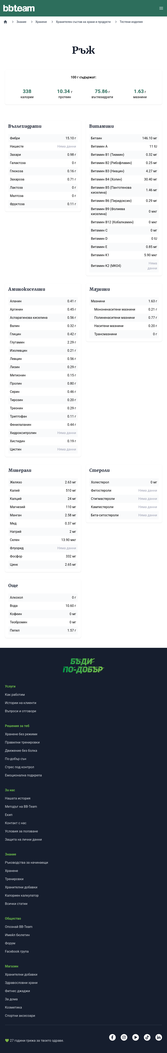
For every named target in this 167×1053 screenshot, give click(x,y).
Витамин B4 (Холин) (106, 179)
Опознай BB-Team (18, 927)
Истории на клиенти (20, 703)
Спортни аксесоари (20, 1016)
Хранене (41, 21)
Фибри (15, 138)
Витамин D (99, 239)
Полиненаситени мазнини (114, 318)
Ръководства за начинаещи (26, 863)
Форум (10, 943)
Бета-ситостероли (105, 515)
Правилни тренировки (22, 742)
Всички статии (16, 904)
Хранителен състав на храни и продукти (83, 21)
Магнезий (17, 507)
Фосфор (16, 556)
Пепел (15, 630)
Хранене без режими (21, 734)
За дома (11, 999)
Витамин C (99, 230)
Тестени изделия (131, 21)
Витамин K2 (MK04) (106, 266)
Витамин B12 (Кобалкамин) (112, 222)
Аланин (15, 301)
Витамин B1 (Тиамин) (107, 155)
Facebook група (17, 951)
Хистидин (17, 441)
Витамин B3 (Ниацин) (107, 171)
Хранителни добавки (21, 887)
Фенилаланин (20, 425)
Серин (14, 392)
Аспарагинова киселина (29, 318)
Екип (8, 815)
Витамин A (99, 146)
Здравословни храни (21, 983)
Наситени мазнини (108, 326)
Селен (14, 540)
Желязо (16, 482)
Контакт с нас (15, 823)
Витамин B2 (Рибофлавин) (111, 163)
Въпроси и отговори (20, 711)
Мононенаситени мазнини (114, 309)
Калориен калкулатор (22, 895)
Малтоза (16, 196)
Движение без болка (21, 751)
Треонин (16, 408)
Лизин (15, 367)
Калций (15, 499)
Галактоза (18, 163)
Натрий (15, 532)
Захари (15, 155)
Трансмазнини (105, 334)
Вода (14, 606)
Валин (14, 326)
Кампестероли (102, 507)
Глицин (15, 334)
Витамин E (99, 247)
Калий (15, 490)
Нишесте (17, 146)
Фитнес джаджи (17, 991)
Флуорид (17, 548)
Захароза (17, 179)
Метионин (18, 375)
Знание (21, 21)
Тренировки (14, 879)
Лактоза (16, 188)
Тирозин (16, 400)
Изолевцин (18, 351)
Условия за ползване (21, 831)
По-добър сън (15, 759)
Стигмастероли (103, 499)
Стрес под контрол (19, 767)
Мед (13, 523)
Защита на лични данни (23, 839)
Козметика (13, 1007)
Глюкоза (16, 171)
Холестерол (100, 482)
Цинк (14, 565)
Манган (16, 515)
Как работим (15, 695)
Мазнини (98, 301)
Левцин (16, 359)
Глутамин (17, 342)
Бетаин (96, 138)
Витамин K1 (100, 255)
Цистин (15, 449)
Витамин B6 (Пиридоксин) (111, 201)
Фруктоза (17, 204)
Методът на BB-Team (21, 807)
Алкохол (16, 597)
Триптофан (18, 416)
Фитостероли (101, 490)
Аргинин (16, 309)
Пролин (16, 383)
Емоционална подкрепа (23, 775)
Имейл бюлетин (17, 935)
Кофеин (16, 614)
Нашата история (17, 798)
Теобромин (18, 622)
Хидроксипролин (23, 433)
